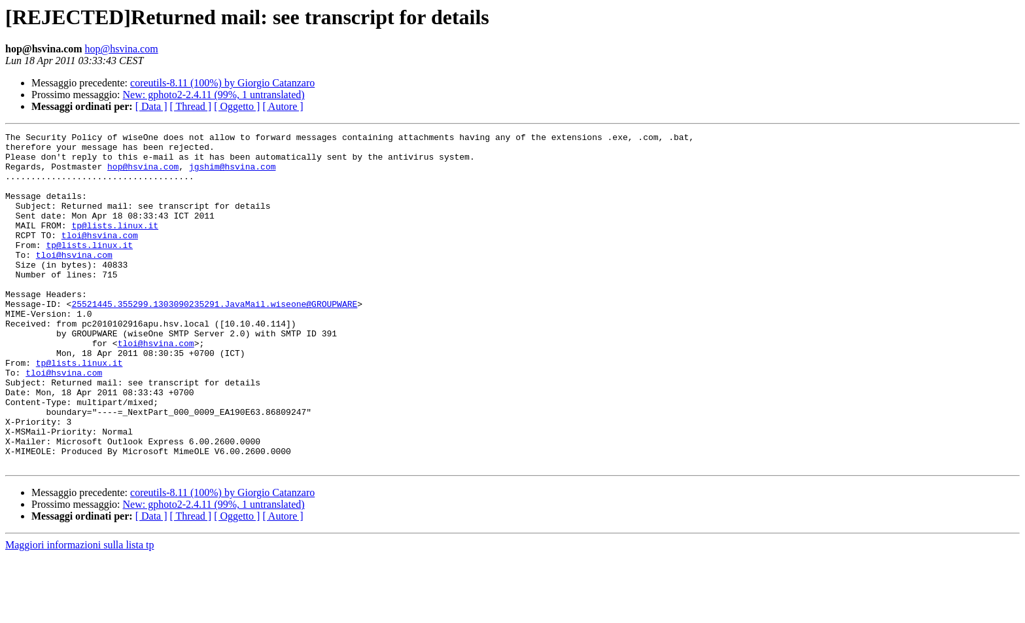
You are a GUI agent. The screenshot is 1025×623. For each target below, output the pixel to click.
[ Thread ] (191, 106)
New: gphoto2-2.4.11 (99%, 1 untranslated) (214, 94)
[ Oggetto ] (237, 106)
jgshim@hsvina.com (232, 174)
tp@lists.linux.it (114, 245)
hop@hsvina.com (121, 48)
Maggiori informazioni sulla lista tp (79, 611)
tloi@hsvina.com (99, 256)
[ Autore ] (282, 106)
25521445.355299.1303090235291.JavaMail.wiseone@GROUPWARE (214, 339)
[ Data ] (151, 106)
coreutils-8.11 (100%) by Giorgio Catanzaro (222, 82)
